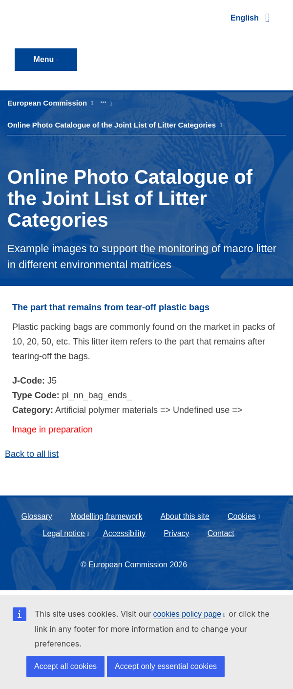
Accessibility (124, 533)
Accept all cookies (65, 666)
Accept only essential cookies (166, 666)
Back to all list (32, 454)
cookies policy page (187, 614)
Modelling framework (106, 516)
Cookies (242, 516)
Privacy (176, 533)
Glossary (36, 516)
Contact (221, 533)
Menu (44, 59)
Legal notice (64, 533)
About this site (184, 516)
